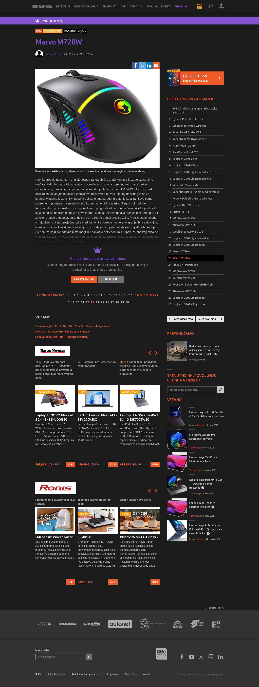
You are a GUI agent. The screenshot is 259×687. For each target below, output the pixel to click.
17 (130, 294)
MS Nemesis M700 (183, 271)
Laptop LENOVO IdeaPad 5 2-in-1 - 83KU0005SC (54, 417)
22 (87, 302)
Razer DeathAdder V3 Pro (188, 132)
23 (92, 302)
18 (67, 302)
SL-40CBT (85, 537)
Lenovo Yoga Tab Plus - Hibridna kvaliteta (61, 336)
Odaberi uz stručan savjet (54, 537)
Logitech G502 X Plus (185, 165)
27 (112, 302)
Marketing (130, 674)
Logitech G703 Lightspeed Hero (191, 172)
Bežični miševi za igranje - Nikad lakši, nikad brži (195, 110)
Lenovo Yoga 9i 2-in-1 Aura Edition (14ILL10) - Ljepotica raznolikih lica (205, 529)
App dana (139, 8)
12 (105, 294)
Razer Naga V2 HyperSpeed (189, 138)
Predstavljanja (89, 8)
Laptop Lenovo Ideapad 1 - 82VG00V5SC (97, 417)
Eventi (169, 8)
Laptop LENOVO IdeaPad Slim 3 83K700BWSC (139, 417)
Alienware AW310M (184, 291)
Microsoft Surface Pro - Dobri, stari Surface (62, 331)
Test (59, 31)
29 (122, 302)
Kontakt (147, 674)
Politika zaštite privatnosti (86, 674)
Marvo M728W (181, 258)
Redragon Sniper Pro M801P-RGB (192, 284)
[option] (55, 413)
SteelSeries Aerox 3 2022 (187, 231)
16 (125, 294)
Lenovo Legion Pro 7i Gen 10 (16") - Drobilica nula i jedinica (72, 326)
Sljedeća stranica (147, 294)
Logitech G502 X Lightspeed (189, 304)
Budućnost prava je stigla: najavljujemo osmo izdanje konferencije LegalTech (204, 350)
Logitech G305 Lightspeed (188, 297)
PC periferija (49, 31)
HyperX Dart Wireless (185, 205)
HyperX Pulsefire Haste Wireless (192, 198)
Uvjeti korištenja (56, 674)
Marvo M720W (181, 251)
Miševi (38, 31)
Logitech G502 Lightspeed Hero (191, 238)
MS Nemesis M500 (183, 277)
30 (127, 302)
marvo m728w (70, 31)
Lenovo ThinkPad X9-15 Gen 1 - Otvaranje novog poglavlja (205, 483)
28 (117, 302)
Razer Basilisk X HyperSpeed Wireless (195, 191)
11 (100, 294)
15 (120, 294)
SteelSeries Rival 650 (185, 152)
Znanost (112, 8)
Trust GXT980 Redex (185, 264)
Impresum (113, 674)
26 (107, 302)
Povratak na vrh (216, 608)
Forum (155, 8)
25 (102, 302)
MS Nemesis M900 (183, 218)
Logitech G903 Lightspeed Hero (191, 178)
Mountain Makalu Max (186, 185)
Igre (126, 8)
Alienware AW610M (184, 224)
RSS (38, 674)
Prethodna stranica (49, 294)
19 (72, 302)
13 (110, 294)
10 (95, 294)
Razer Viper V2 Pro (184, 145)
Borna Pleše (52, 54)
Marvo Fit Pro (180, 211)
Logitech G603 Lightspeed (188, 244)
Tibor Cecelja (195, 448)
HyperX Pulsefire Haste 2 (187, 119)
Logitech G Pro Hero (184, 158)
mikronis (82, 31)
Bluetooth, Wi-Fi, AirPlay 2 (139, 537)
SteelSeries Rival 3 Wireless (189, 125)
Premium (184, 8)
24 (97, 302)
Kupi (70, 464)
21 (82, 302)
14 (115, 294)
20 (77, 302)
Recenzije (66, 8)
